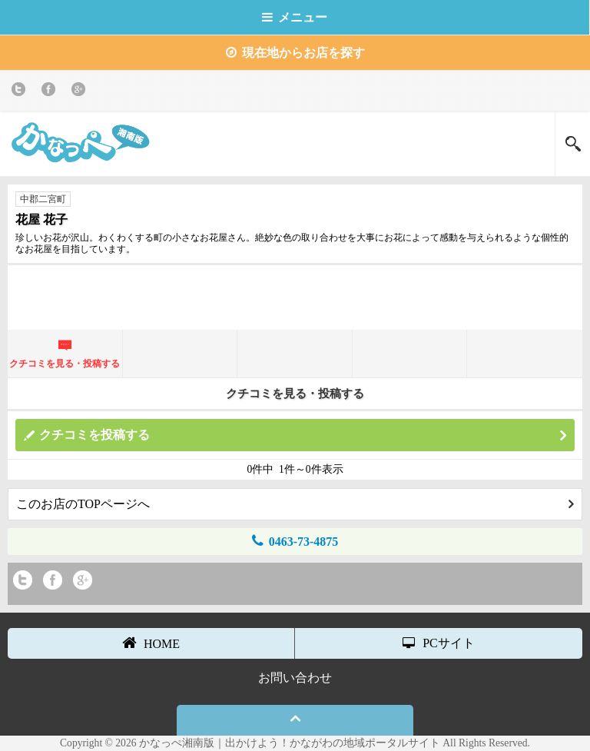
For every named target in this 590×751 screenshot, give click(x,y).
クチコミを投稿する (302, 435)
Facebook (51, 91)
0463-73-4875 (295, 540)
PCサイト (439, 643)
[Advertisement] (295, 296)
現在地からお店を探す (295, 52)
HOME (151, 642)
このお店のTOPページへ (295, 504)
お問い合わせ (295, 677)
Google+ (81, 91)
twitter (21, 91)
